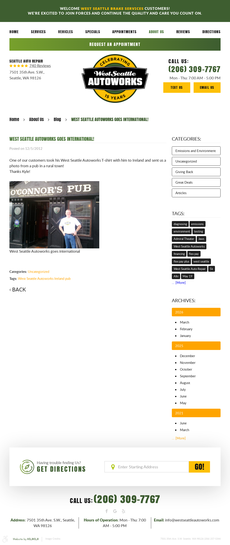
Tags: (178, 213)
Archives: (183, 300)
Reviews (183, 32)
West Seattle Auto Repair (190, 269)
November (187, 362)
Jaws (201, 239)
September (188, 376)
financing (179, 254)
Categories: (186, 139)
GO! (199, 467)
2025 (179, 345)
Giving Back (184, 171)
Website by (25, 539)
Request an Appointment (114, 44)
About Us (156, 32)
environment (182, 231)
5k (211, 269)
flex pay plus (181, 261)
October (186, 369)
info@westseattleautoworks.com (192, 520)
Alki (176, 276)
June (183, 396)
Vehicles (65, 32)
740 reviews (40, 66)
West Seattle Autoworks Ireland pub (44, 278)
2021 (179, 413)
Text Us (177, 87)
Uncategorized (38, 271)
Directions (211, 32)
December (187, 356)
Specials (92, 32)
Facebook (106, 511)
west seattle (201, 261)
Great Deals (183, 182)
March (184, 322)
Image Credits (52, 538)
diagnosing (180, 224)
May (183, 403)
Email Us (207, 87)
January (185, 335)
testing (198, 231)
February (186, 329)
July (183, 389)
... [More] (179, 282)
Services (38, 32)
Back (19, 289)
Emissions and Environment (195, 150)
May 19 (187, 276)
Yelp (123, 511)
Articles (180, 193)
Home (14, 32)
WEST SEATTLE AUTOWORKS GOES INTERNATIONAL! (109, 119)
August (185, 382)
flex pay (194, 254)
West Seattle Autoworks (189, 246)
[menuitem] (14, 31)
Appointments (124, 32)
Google (115, 511)
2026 (179, 312)
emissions (197, 224)
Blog (57, 119)
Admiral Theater (184, 239)
